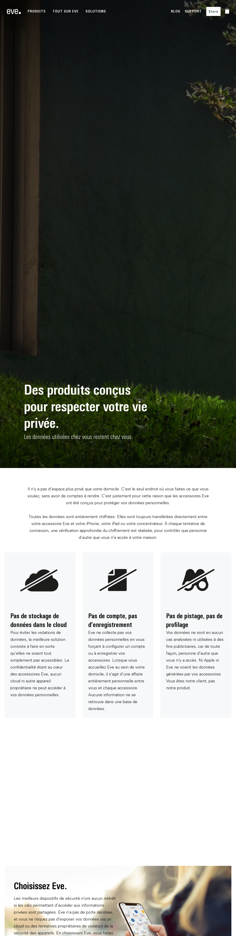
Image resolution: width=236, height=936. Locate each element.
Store (213, 11)
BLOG (175, 11)
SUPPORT (193, 11)
